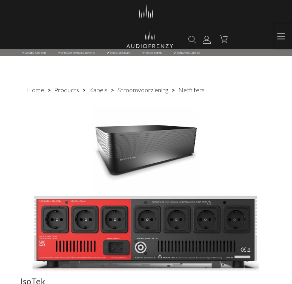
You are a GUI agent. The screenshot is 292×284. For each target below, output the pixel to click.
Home (35, 89)
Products (66, 89)
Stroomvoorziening (142, 89)
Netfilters (191, 89)
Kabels (98, 89)
